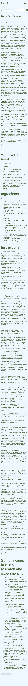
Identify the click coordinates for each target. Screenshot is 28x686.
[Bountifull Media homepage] (12, 3)
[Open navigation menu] (25, 2)
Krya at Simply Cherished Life (10, 125)
